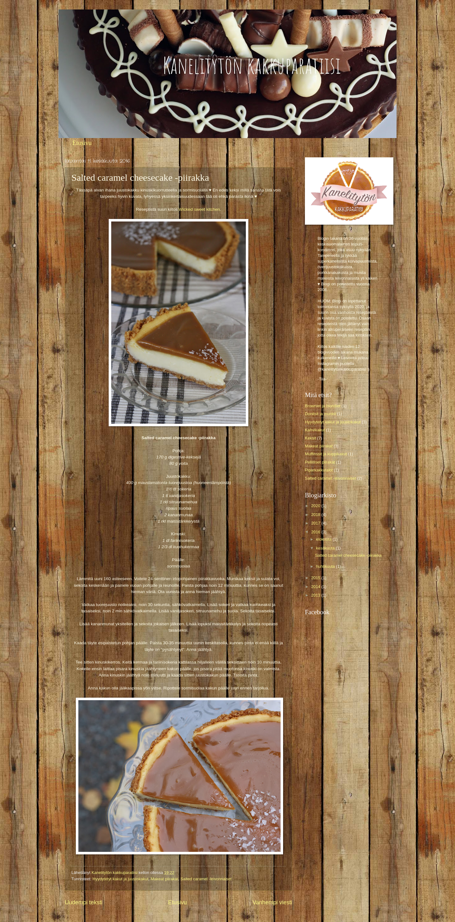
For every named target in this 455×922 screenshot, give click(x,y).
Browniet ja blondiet (322, 405)
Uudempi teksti (83, 902)
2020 (316, 505)
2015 (316, 577)
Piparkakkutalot (319, 470)
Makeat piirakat (164, 879)
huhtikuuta (326, 566)
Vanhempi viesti (272, 902)
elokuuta (324, 539)
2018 (316, 514)
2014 (316, 586)
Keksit (310, 438)
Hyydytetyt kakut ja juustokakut (121, 879)
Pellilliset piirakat (320, 462)
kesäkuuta (326, 548)
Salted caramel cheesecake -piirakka (348, 555)
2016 (316, 532)
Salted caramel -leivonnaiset (206, 879)
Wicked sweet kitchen (199, 209)
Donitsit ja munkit (320, 413)
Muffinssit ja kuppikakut (326, 454)
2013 (316, 595)
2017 (316, 523)
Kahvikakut (315, 430)
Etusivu (82, 142)
